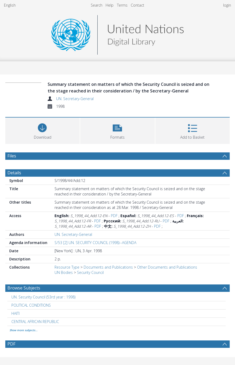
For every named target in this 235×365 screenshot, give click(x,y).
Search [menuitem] (96, 5)
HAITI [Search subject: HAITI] (15, 313)
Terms (122, 5)
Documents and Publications (108, 267)
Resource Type (67, 267)
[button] (117, 130)
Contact (137, 5)
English (10, 5)
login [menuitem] (227, 5)
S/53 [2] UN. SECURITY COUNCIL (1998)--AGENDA (95, 242)
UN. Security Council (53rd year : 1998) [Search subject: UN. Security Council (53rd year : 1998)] (43, 297)
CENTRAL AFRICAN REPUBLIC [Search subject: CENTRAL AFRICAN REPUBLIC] (35, 321)
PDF (114, 215)
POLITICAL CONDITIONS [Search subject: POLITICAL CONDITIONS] (31, 305)
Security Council (90, 272)
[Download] (42, 130)
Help (110, 5)
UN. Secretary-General (75, 98)
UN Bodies (64, 272)
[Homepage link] (117, 33)
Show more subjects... (24, 330)
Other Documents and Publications (167, 267)
